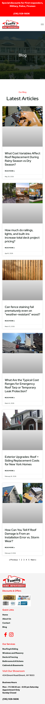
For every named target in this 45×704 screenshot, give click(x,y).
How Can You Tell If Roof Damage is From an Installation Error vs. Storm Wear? (22, 535)
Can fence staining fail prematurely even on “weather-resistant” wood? (22, 310)
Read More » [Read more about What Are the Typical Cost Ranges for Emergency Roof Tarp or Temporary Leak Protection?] (10, 398)
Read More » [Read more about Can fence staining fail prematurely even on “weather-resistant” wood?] (10, 321)
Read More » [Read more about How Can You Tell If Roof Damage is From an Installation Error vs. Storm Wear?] (10, 547)
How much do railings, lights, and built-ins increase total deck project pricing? (22, 235)
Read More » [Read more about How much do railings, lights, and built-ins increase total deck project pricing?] (10, 248)
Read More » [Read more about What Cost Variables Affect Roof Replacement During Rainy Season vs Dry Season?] (10, 171)
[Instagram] (10, 634)
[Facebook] (5, 634)
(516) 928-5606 (10, 699)
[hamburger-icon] (42, 24)
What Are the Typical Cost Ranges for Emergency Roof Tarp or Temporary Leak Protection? (22, 385)
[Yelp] (14, 634)
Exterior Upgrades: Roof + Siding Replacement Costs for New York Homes (22, 460)
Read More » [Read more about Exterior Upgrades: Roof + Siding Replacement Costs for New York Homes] (10, 471)
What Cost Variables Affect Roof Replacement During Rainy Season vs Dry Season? (22, 158)
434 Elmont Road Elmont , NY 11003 (18, 675)
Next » (33, 560)
